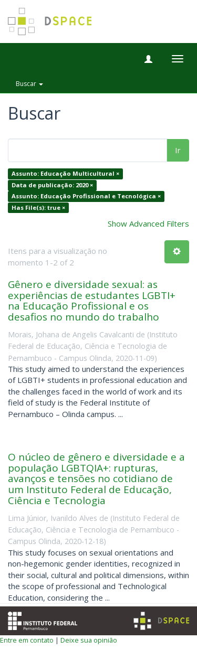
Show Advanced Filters (148, 223)
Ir (178, 150)
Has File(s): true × (38, 207)
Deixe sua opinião (88, 640)
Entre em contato (27, 640)
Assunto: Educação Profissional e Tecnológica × (86, 196)
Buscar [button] (29, 83)
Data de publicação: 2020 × (52, 185)
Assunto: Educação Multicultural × (65, 174)
